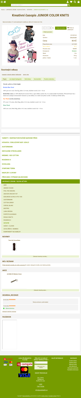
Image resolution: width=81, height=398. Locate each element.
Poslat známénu (49, 79)
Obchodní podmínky (73, 368)
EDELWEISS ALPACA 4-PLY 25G (13, 196)
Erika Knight (73, 37)
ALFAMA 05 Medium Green (14, 274)
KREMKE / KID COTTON (10, 155)
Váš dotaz (28, 79)
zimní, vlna (26, 74)
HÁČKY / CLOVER (9, 226)
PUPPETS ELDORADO (10, 214)
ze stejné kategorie (15, 79)
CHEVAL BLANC (8, 205)
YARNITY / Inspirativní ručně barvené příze (19, 138)
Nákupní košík (73, 364)
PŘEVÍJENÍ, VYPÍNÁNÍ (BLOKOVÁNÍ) (15, 177)
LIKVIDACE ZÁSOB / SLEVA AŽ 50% (14, 181)
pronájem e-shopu (52, 395)
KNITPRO (6, 208)
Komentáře (37, 79)
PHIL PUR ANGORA (9, 191)
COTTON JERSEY (9, 202)
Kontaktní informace (72, 369)
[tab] (4, 79)
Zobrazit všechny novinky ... (40, 256)
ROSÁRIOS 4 (6, 160)
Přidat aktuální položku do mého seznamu (13, 265)
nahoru (79, 396)
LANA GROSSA (8, 211)
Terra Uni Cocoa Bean (14, 240)
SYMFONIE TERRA (8, 168)
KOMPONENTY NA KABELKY (12, 231)
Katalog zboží (73, 362)
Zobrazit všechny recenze (9, 311)
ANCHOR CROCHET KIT (11, 194)
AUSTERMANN (7, 147)
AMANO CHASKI (8, 188)
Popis (4, 79)
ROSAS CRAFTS (8, 217)
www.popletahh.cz (26, 395)
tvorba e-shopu (45, 395)
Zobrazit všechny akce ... (40, 290)
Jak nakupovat (73, 366)
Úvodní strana (73, 360)
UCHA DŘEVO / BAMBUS (11, 229)
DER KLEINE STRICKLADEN (11, 151)
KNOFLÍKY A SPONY (9, 173)
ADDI (5, 185)
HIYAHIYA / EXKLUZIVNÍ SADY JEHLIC (15, 142)
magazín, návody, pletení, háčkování (11, 74)
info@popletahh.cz (41, 390)
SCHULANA (6, 164)
